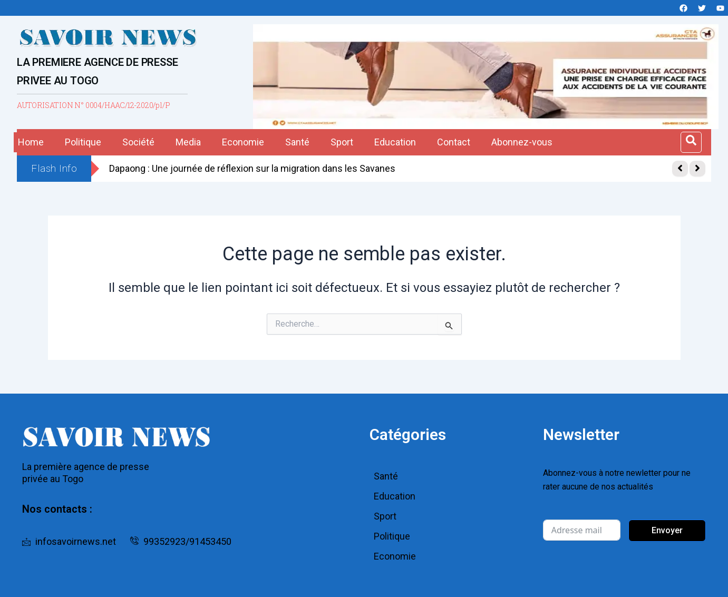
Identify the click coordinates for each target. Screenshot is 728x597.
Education (395, 142)
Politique (83, 142)
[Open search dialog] (691, 142)
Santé (297, 142)
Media (188, 142)
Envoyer (667, 530)
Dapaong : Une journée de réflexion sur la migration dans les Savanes (252, 168)
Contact (453, 142)
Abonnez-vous (521, 142)
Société (138, 142)
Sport (342, 142)
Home (31, 142)
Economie (243, 142)
